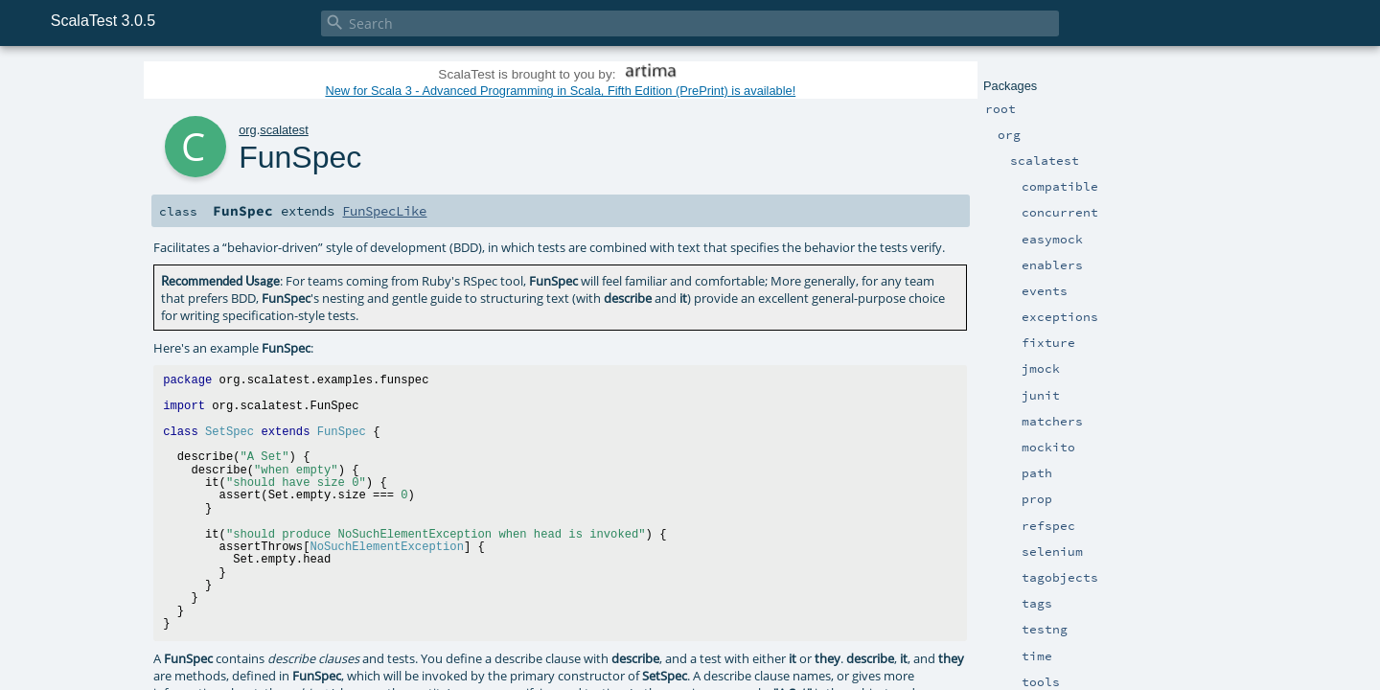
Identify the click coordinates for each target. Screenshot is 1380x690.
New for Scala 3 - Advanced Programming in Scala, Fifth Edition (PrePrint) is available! (560, 90)
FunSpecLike (384, 210)
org (248, 130)
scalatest (284, 130)
